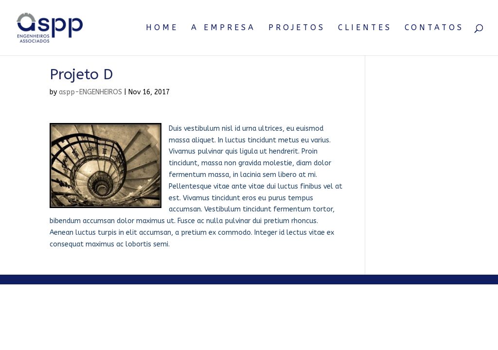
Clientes (365, 28)
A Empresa (223, 28)
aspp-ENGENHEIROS (90, 92)
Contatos (434, 28)
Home (162, 28)
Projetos (296, 28)
